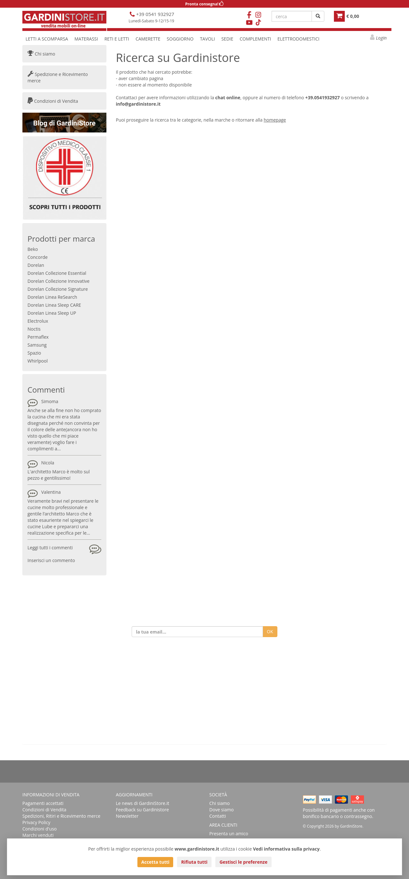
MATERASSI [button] (86, 39)
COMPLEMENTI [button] (255, 39)
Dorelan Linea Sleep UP (51, 313)
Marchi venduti (38, 835)
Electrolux (37, 321)
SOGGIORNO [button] (180, 39)
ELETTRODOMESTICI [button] (298, 39)
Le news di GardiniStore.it (142, 803)
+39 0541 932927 (154, 14)
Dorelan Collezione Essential (56, 273)
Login (381, 38)
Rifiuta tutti (194, 862)
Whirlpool (37, 361)
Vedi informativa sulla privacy (286, 849)
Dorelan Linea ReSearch (52, 297)
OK (270, 631)
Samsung (37, 345)
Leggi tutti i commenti (50, 548)
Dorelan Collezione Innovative (58, 281)
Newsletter (127, 816)
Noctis (34, 329)
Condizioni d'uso (39, 829)
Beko (32, 249)
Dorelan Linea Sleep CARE (54, 305)
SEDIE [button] (227, 39)
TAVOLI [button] (207, 39)
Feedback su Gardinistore (142, 810)
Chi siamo (41, 54)
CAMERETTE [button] (147, 39)
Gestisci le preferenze (243, 862)
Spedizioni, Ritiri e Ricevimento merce (61, 816)
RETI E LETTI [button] (116, 39)
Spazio (34, 353)
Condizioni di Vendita (52, 101)
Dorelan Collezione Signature (57, 289)
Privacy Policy (36, 822)
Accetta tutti (155, 862)
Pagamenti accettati (43, 803)
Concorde (37, 257)
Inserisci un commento (51, 560)
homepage (275, 120)
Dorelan (35, 265)
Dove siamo (221, 810)
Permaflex (38, 337)
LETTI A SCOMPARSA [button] (47, 39)
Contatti (217, 816)
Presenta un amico (228, 833)
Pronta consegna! (204, 4)
